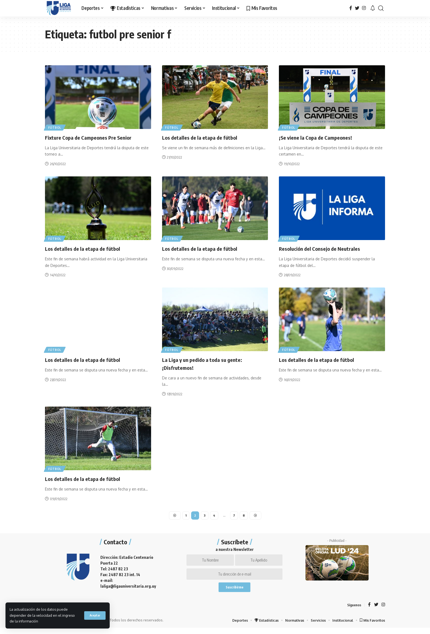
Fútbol (56, 127)
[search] (381, 8)
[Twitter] (357, 8)
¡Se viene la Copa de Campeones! (320, 137)
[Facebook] (350, 8)
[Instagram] (364, 8)
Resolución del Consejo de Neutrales (325, 248)
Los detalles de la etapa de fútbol (204, 137)
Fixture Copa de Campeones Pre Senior (94, 137)
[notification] (372, 8)
